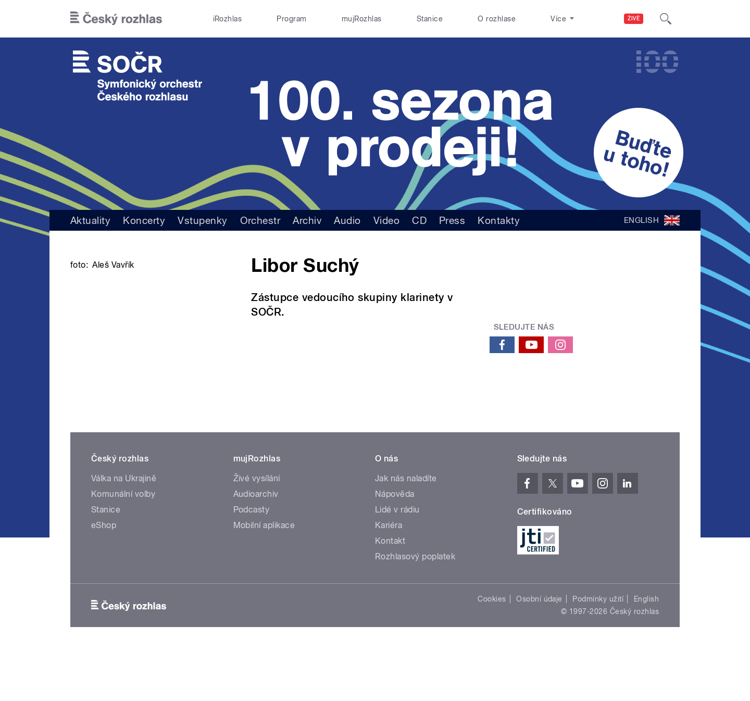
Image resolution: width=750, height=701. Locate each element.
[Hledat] (666, 18)
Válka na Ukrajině (123, 527)
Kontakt (390, 590)
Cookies (492, 648)
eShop (103, 574)
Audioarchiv (256, 543)
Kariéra (388, 574)
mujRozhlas (362, 19)
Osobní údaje (539, 648)
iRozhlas (227, 19)
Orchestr (260, 220)
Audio (347, 220)
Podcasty (251, 559)
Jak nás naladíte (406, 527)
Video (386, 220)
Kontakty (499, 220)
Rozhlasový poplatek (415, 605)
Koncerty (144, 220)
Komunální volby (123, 543)
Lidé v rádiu (397, 559)
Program (291, 19)
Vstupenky (202, 220)
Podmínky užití (597, 648)
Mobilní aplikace (264, 574)
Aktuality (90, 220)
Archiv (307, 220)
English (646, 648)
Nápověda (395, 543)
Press (452, 220)
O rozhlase (497, 19)
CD (419, 220)
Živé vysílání (256, 527)
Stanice (430, 19)
